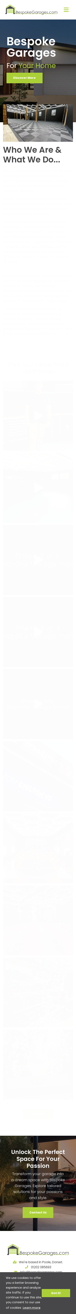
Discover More (24, 78)
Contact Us (38, 1212)
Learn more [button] (32, 1308)
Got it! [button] (56, 1293)
